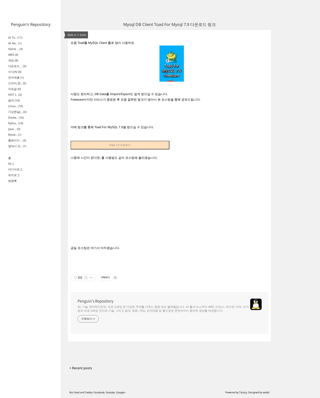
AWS (13, 55)
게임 (13, 60)
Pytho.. (15, 123)
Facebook (99, 392)
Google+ (121, 392)
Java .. (14, 129)
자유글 (14, 89)
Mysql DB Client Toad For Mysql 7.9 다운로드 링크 (169, 24)
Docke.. (16, 117)
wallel (266, 392)
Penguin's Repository (30, 24)
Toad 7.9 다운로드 (120, 145)
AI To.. (15, 37)
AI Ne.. (14, 43)
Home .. (15, 49)
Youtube (110, 392)
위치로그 (14, 175)
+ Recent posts (80, 368)
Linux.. (15, 106)
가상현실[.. (17, 112)
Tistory (243, 392)
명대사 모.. (17, 146)
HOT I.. (15, 95)
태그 (11, 164)
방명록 (12, 181)
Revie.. (14, 135)
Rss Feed (74, 392)
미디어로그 (15, 169)
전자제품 (16, 77)
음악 (14, 100)
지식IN (14, 72)
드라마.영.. (17, 83)
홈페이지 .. (17, 140)
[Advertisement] (169, 205)
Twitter (88, 392)
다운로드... (17, 66)
